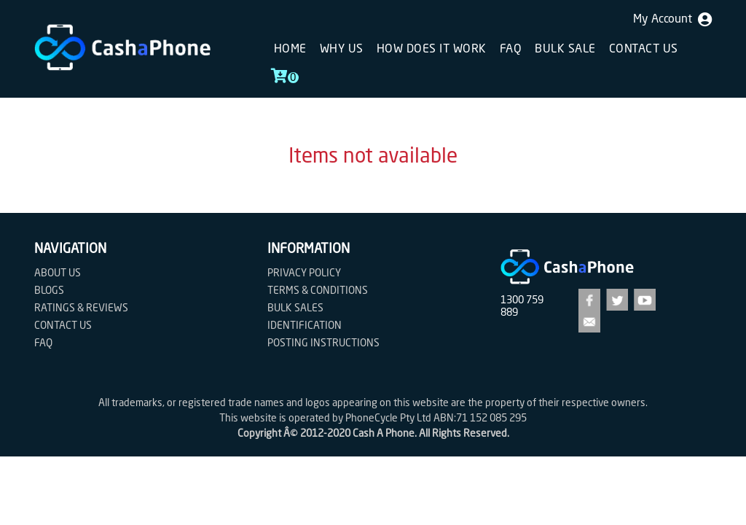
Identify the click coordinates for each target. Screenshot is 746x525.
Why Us (342, 49)
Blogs (49, 291)
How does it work (432, 49)
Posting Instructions (323, 343)
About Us (57, 273)
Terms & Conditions (317, 291)
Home (290, 49)
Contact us (643, 49)
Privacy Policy (304, 273)
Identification (304, 326)
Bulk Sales (295, 308)
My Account (672, 20)
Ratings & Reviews (81, 308)
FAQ (511, 49)
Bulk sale (565, 49)
